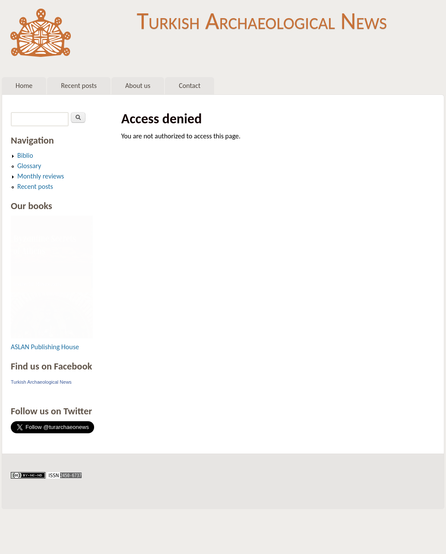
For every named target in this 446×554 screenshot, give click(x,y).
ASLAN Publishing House (45, 347)
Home (24, 85)
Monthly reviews (40, 176)
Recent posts (79, 85)
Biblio (25, 155)
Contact (189, 85)
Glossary (29, 166)
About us (137, 85)
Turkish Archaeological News (262, 20)
